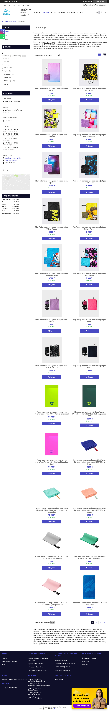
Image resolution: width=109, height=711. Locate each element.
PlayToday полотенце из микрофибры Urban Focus (51, 228)
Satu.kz (64, 707)
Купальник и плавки (36, 663)
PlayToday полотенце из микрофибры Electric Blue (89, 182)
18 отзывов (88, 1)
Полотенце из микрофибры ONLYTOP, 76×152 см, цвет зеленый (89, 557)
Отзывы (5, 39)
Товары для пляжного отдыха (65, 663)
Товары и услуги (10, 21)
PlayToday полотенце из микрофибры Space (51, 182)
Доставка (71, 12)
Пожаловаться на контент (62, 709)
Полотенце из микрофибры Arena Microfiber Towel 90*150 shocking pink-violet (51, 462)
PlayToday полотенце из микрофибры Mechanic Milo (51, 274)
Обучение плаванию (62, 670)
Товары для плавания (9, 661)
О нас (53, 12)
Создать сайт (7, 1)
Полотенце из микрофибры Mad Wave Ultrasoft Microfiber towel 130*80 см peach (89, 510)
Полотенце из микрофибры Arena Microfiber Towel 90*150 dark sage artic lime (89, 414)
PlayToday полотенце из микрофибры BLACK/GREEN (51, 367)
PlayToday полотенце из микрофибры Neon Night (89, 274)
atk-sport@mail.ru (11, 160)
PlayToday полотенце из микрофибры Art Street (89, 89)
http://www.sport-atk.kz (13, 158)
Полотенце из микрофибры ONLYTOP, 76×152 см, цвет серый (51, 557)
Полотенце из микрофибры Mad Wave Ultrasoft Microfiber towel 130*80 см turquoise (51, 510)
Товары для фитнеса (62, 667)
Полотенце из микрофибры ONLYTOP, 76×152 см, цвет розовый (51, 604)
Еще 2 (6, 84)
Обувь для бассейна (36, 667)
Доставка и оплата (89, 658)
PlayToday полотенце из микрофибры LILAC (51, 89)
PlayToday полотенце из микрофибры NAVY (89, 367)
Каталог (46, 12)
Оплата (79, 12)
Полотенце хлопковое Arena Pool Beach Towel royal (89, 604)
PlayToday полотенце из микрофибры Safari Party (89, 228)
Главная (37, 12)
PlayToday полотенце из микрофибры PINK (89, 320)
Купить (52, 100)
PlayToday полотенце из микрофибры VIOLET (51, 320)
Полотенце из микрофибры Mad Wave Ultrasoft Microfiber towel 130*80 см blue (89, 462)
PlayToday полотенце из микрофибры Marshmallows (89, 136)
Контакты (61, 12)
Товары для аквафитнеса (38, 670)
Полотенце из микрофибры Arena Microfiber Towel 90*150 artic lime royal (52, 413)
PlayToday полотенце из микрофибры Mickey (51, 136)
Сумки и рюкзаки (61, 660)
